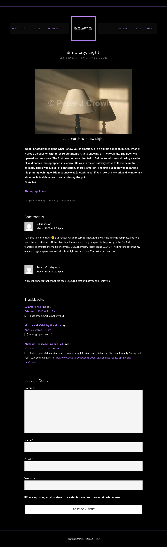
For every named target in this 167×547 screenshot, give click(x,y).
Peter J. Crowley (83, 28)
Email (28, 459)
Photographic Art (35, 191)
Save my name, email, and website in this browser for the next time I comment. (74, 497)
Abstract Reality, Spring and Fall (43, 343)
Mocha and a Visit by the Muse (42, 325)
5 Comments (100, 58)
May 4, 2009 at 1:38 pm (50, 228)
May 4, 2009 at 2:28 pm (50, 271)
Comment (30, 387)
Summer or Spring (35, 306)
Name (28, 440)
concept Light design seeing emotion (57, 200)
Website (29, 478)
